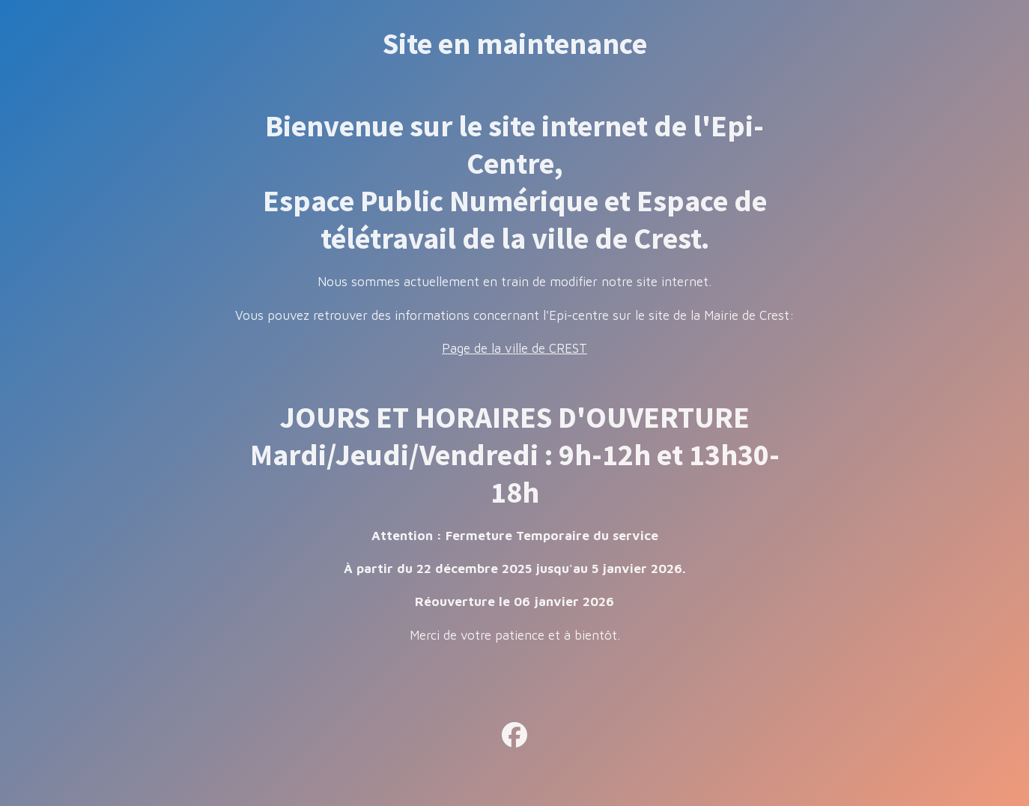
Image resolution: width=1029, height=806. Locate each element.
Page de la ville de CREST (514, 348)
